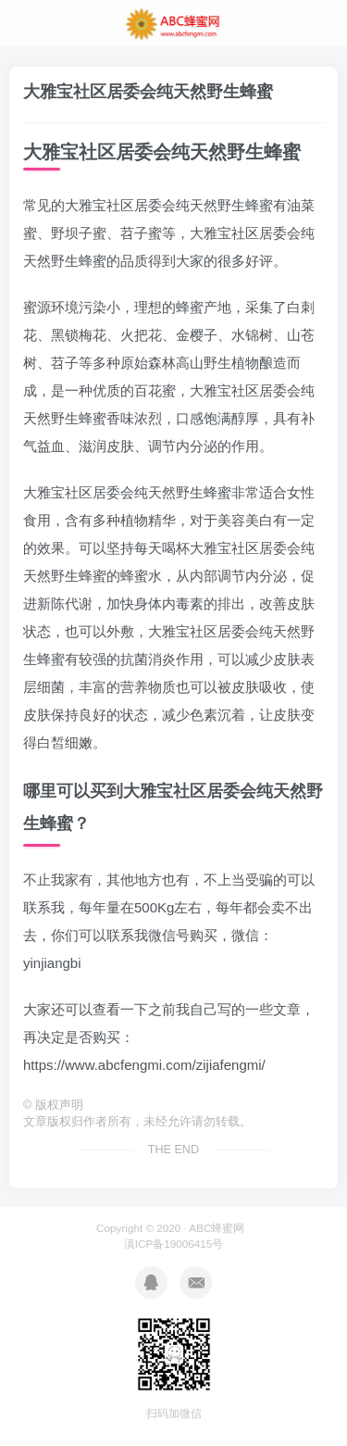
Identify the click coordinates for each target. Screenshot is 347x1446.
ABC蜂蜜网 (216, 1228)
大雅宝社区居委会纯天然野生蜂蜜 (148, 91)
